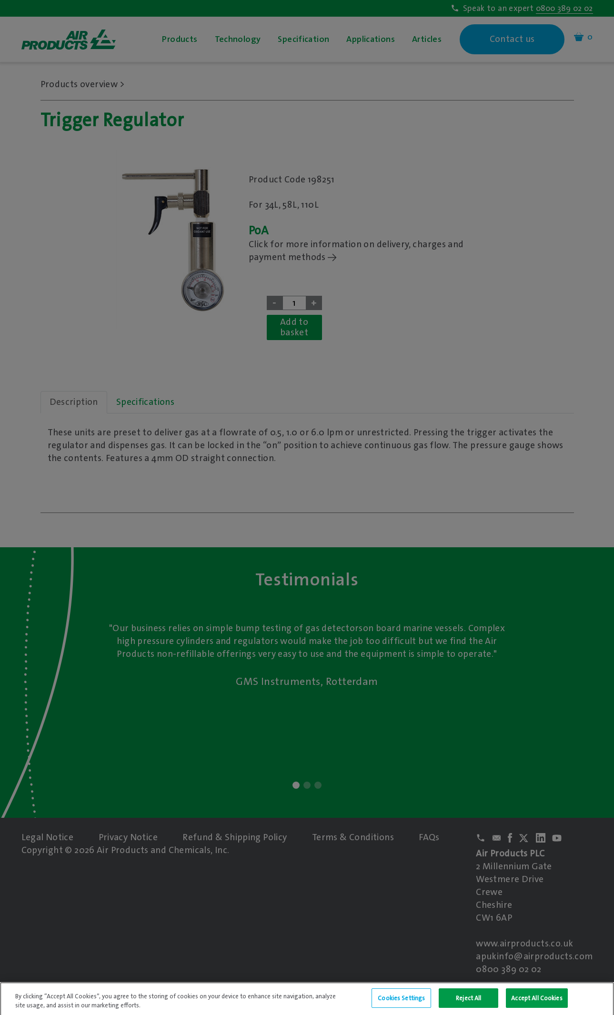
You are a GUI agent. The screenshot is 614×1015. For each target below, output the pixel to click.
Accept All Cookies (536, 1004)
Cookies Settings (401, 1004)
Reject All (468, 1004)
